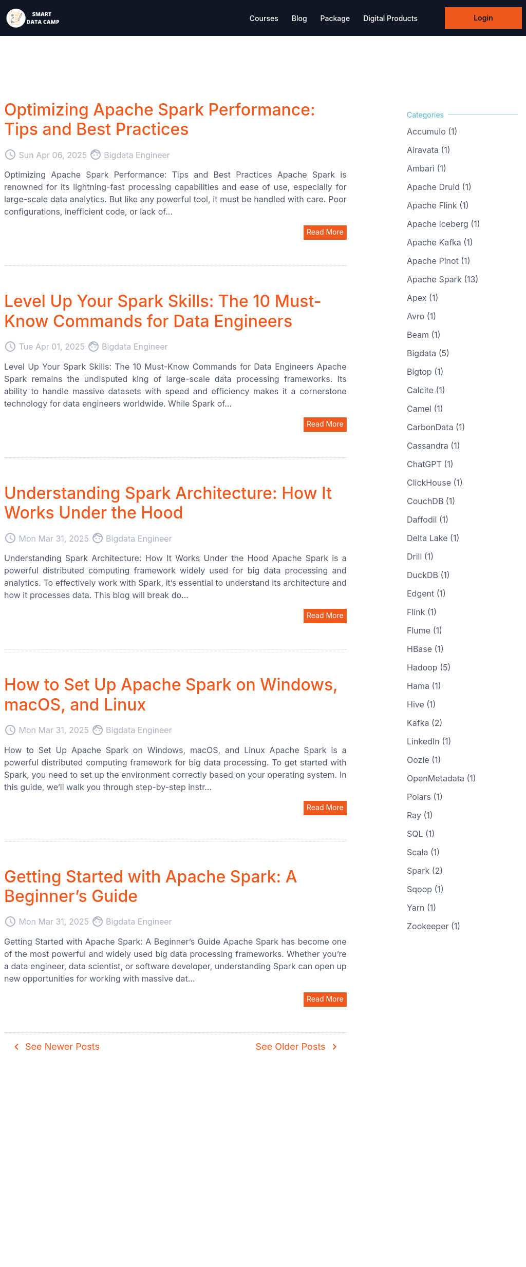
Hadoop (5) (428, 667)
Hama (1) (424, 686)
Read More (325, 231)
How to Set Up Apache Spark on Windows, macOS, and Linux (171, 694)
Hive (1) (421, 704)
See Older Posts (298, 1047)
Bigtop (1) (425, 372)
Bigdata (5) (428, 353)
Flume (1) (424, 630)
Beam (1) (424, 335)
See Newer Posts (55, 1047)
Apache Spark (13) (442, 279)
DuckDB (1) (428, 575)
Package (335, 18)
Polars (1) (425, 797)
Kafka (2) (424, 723)
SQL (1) (421, 834)
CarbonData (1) (436, 427)
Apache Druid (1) (439, 187)
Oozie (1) (424, 760)
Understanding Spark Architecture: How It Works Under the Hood (168, 503)
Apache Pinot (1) (438, 261)
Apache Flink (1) (438, 205)
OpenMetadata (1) (441, 778)
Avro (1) (421, 316)
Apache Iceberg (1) (443, 224)
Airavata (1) (428, 150)
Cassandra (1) (433, 445)
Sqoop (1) (425, 889)
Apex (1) (422, 298)
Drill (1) (420, 556)
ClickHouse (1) (435, 482)
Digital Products (390, 18)
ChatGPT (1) (430, 464)
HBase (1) (425, 649)
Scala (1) (423, 852)
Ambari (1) (426, 168)
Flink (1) (422, 612)
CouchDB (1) (431, 501)
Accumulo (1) (432, 131)
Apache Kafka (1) (440, 242)
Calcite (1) (426, 390)
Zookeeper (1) (433, 926)
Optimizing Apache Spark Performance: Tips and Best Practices (159, 119)
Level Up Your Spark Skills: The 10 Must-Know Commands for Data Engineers (163, 311)
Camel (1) (425, 409)
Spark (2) (425, 871)
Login (483, 17)
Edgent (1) (426, 593)
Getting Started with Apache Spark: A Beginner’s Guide (150, 886)
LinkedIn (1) (429, 741)
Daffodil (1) (427, 519)
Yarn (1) (421, 908)
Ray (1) (420, 815)
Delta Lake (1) (433, 538)
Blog (299, 18)
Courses (264, 18)
